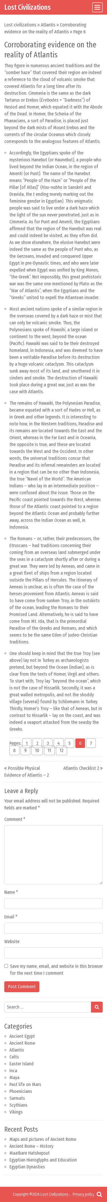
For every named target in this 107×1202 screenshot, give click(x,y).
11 (49, 750)
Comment (14, 819)
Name (11, 892)
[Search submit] (97, 1007)
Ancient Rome (22, 1043)
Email (10, 917)
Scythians (18, 1105)
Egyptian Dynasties (27, 1167)
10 (37, 750)
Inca (13, 1070)
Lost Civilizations (27, 7)
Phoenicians (20, 1091)
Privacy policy (83, 1194)
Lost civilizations (20, 25)
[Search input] (47, 1007)
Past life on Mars (25, 1084)
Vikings (16, 1112)
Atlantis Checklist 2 (81, 768)
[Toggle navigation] (97, 7)
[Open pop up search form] (99, 1194)
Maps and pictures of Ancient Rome (42, 1139)
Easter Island (21, 1064)
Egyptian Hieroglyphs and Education (43, 1160)
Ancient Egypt (22, 1036)
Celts (14, 1057)
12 (61, 750)
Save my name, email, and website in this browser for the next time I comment (56, 969)
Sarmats (17, 1098)
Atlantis (48, 25)
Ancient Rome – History (31, 1146)
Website (11, 941)
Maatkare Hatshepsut (29, 1153)
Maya (14, 1077)
